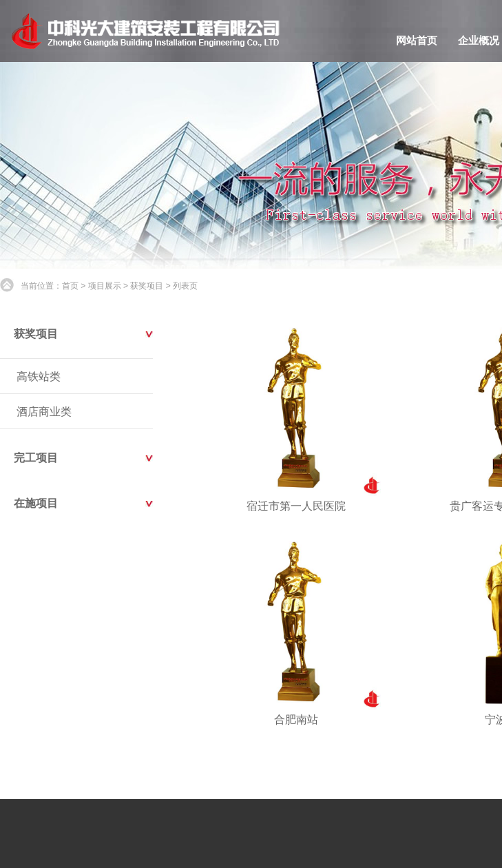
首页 (70, 286)
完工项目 (36, 458)
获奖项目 (146, 286)
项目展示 (104, 286)
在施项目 (36, 503)
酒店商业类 (44, 411)
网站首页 (416, 40)
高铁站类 (39, 376)
